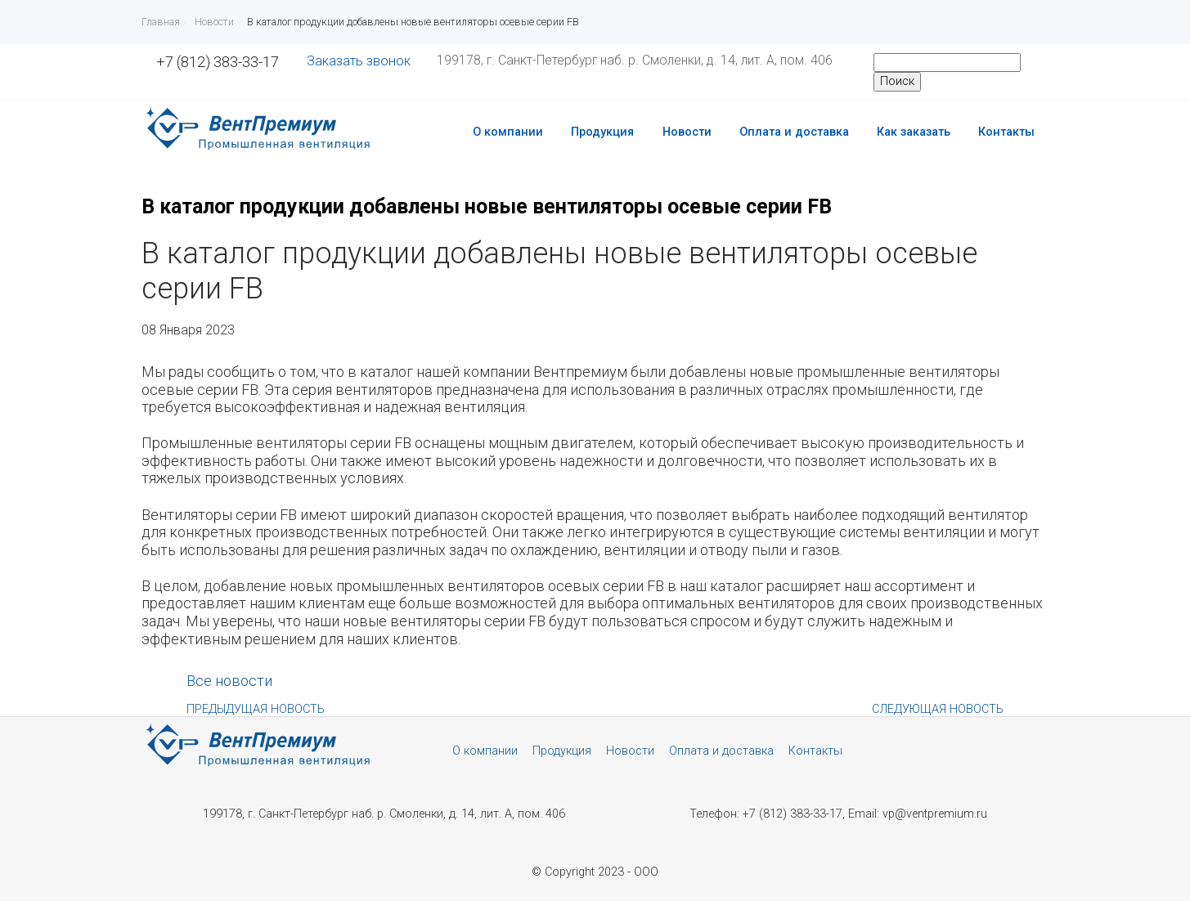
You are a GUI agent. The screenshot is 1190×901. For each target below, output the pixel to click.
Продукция (602, 132)
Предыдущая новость (255, 709)
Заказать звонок (359, 61)
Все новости (229, 680)
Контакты (1006, 132)
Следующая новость (938, 709)
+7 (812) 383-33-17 (217, 61)
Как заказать (913, 132)
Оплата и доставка (794, 132)
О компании (508, 132)
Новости (687, 132)
